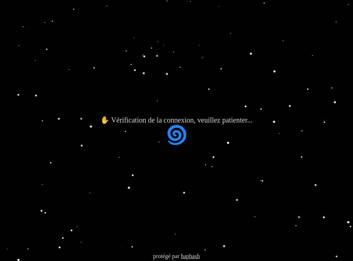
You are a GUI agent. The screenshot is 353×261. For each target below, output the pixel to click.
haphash (190, 256)
